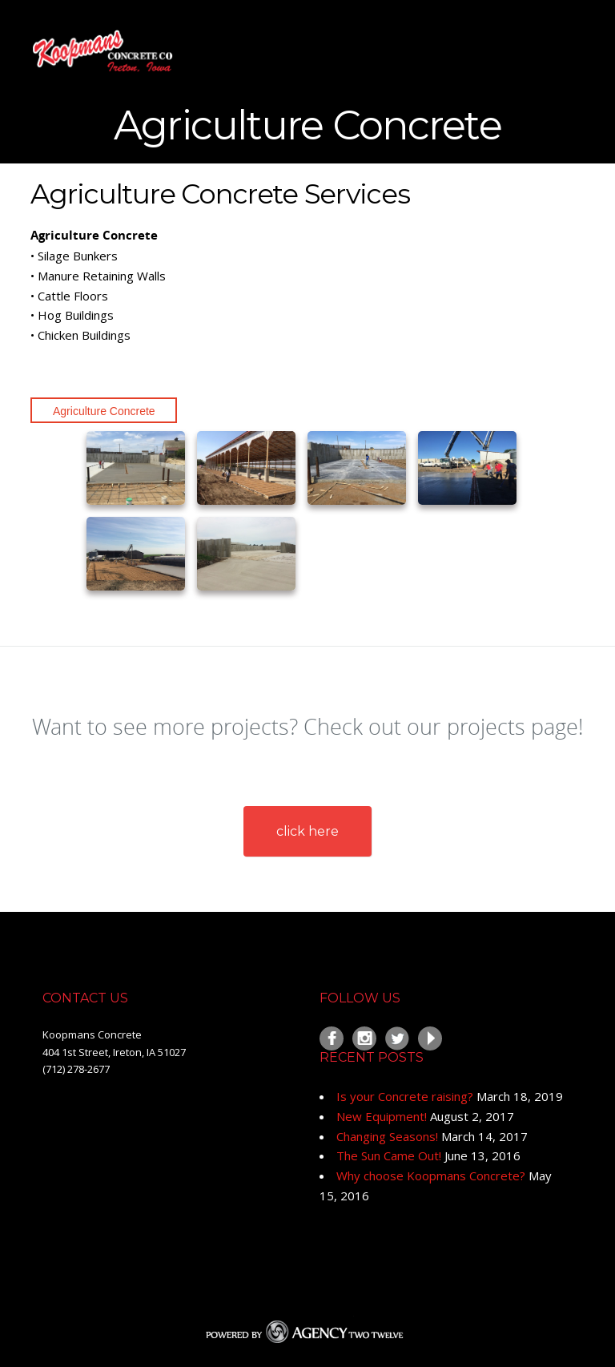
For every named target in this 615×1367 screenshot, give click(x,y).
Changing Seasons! (387, 1136)
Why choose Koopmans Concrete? (430, 1175)
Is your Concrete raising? (404, 1096)
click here (307, 831)
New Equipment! (381, 1116)
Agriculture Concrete (104, 411)
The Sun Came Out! (388, 1155)
